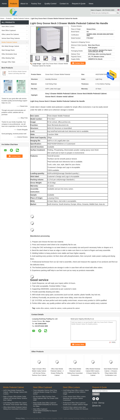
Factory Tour (36, 4)
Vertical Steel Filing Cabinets (11, 38)
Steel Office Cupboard (9, 30)
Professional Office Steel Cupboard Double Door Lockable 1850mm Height (75, 403)
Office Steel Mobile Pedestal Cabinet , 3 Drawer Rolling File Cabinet (57, 372)
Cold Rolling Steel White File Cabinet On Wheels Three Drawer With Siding (15, 403)
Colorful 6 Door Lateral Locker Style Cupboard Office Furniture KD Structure (75, 408)
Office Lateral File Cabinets (10, 34)
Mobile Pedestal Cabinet (21, 18)
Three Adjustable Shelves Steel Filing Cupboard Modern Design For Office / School (45, 392)
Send (96, 394)
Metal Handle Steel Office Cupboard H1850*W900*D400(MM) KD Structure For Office (45, 404)
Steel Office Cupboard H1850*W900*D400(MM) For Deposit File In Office (45, 410)
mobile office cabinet (42, 308)
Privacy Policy (20, 418)
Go (118, 13)
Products (13, 4)
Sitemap (101, 403)
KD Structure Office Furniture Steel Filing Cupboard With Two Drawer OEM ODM (45, 398)
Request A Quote (78, 4)
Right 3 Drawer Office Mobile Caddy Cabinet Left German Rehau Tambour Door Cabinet (39, 372)
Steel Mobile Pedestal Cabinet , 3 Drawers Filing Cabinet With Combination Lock (111, 372)
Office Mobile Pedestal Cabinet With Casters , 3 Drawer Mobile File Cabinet (93, 372)
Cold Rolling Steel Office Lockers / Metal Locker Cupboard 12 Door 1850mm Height (76, 392)
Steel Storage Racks (8, 50)
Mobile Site (96, 406)
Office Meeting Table (8, 58)
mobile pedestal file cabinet (71, 308)
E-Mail (94, 403)
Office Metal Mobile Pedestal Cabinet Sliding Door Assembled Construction (74, 372)
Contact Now (79, 63)
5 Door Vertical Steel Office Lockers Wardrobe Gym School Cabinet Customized (74, 398)
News (91, 4)
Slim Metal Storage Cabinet (10, 46)
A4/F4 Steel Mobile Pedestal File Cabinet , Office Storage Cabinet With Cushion (15, 392)
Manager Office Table (8, 62)
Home (4, 4)
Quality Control (50, 4)
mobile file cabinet (55, 308)
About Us (24, 4)
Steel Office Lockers (8, 26)
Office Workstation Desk (9, 54)
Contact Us (64, 4)
